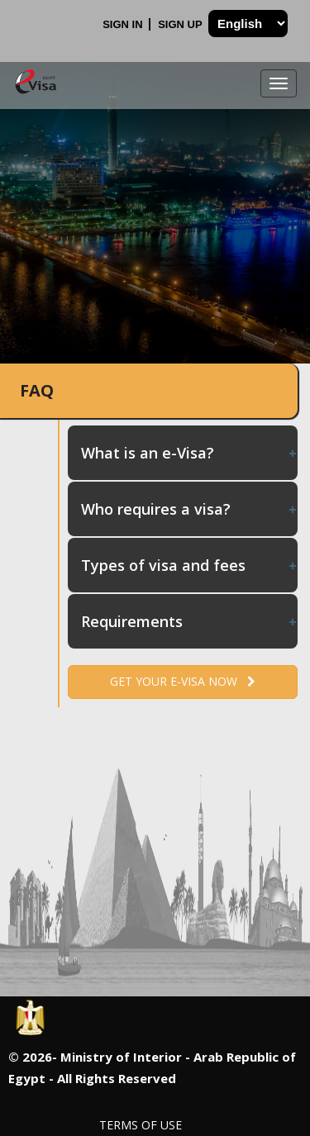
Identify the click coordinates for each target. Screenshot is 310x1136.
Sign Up (181, 24)
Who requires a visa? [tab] (189, 509)
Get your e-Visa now (182, 681)
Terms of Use (140, 1125)
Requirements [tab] (189, 621)
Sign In (124, 24)
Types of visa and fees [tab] (189, 565)
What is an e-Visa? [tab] (189, 453)
